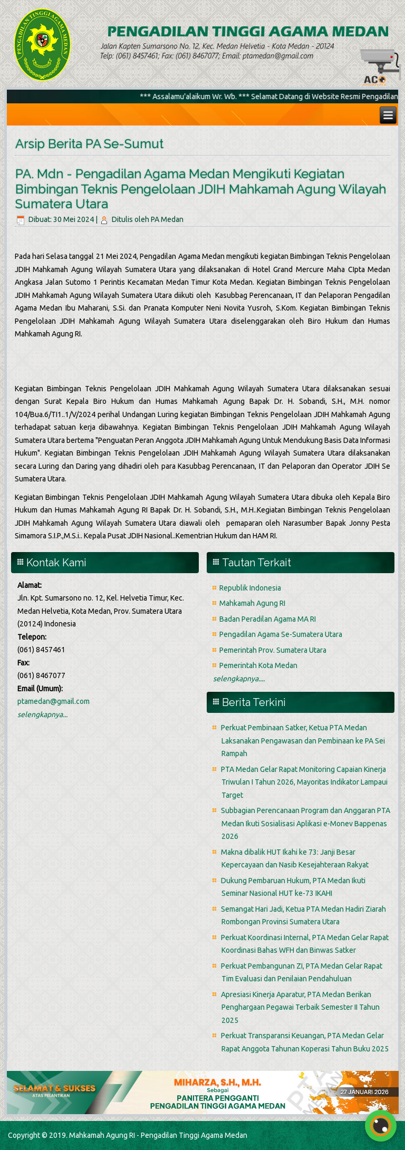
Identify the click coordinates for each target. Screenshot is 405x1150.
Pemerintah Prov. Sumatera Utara (272, 650)
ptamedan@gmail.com (53, 701)
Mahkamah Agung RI (252, 603)
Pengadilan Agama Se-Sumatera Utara (280, 634)
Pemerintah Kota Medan (258, 665)
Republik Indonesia (250, 588)
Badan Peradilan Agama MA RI (267, 619)
